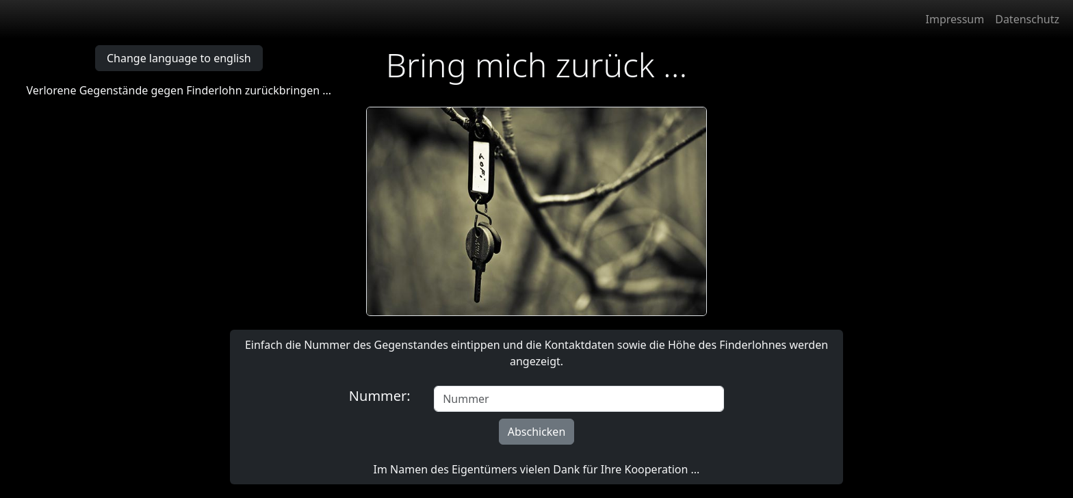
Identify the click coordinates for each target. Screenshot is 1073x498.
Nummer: (383, 395)
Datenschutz (1027, 19)
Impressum (955, 19)
